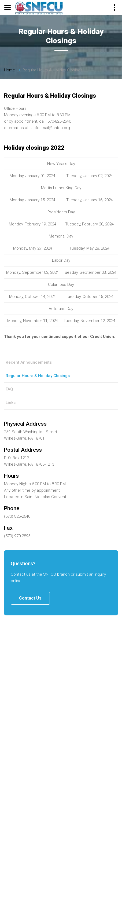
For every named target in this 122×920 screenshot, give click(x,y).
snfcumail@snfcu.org (50, 127)
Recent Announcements (29, 362)
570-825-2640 (59, 121)
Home (9, 70)
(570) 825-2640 (17, 516)
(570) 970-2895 (17, 536)
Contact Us (30, 598)
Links (11, 402)
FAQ (9, 389)
